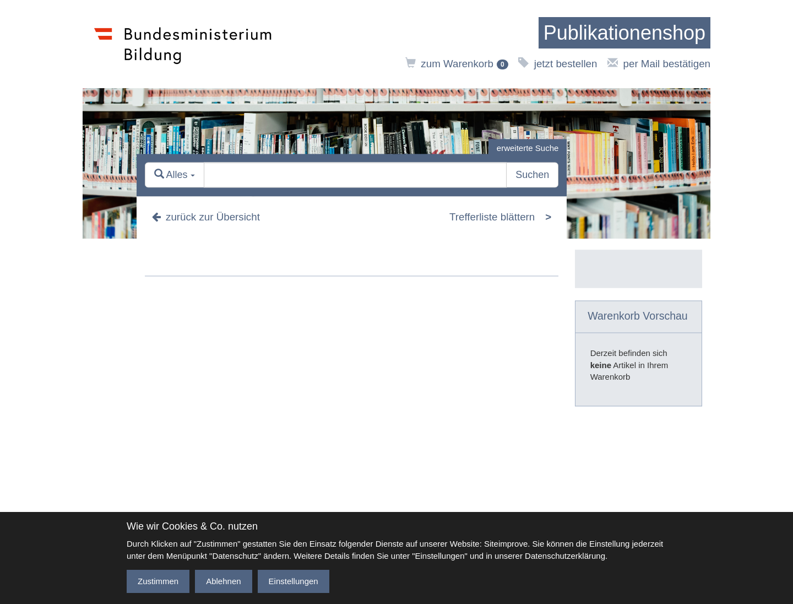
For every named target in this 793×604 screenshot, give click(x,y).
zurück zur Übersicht (206, 217)
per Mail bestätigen (658, 63)
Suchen (532, 175)
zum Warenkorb (456, 63)
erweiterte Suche (528, 148)
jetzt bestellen (557, 63)
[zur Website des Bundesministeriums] (183, 44)
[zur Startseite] (624, 33)
